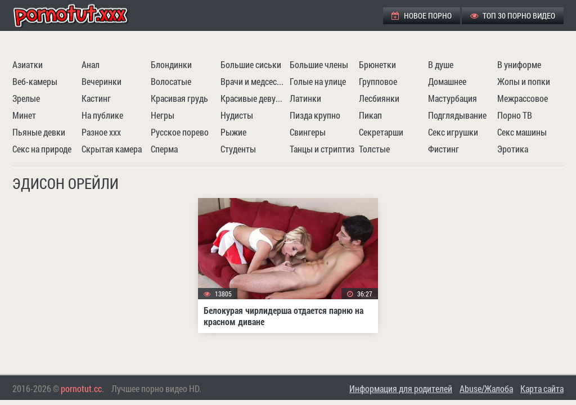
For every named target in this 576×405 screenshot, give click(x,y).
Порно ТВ (514, 115)
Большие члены (319, 64)
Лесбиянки (379, 98)
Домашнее (447, 81)
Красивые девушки (253, 98)
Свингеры (308, 132)
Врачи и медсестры (253, 81)
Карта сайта (542, 388)
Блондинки (171, 64)
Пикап (370, 115)
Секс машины (522, 132)
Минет (24, 115)
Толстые (374, 149)
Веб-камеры (34, 81)
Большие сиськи (250, 64)
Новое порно (422, 15)
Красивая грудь (179, 98)
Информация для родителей (400, 388)
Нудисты (236, 115)
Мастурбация (452, 98)
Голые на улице (318, 81)
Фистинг (443, 149)
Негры (162, 115)
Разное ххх (101, 132)
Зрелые (26, 98)
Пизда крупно (315, 115)
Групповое (378, 81)
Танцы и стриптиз (322, 149)
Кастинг (96, 98)
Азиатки (27, 64)
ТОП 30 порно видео (512, 15)
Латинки (305, 98)
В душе (440, 64)
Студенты (238, 149)
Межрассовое (522, 98)
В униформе (519, 64)
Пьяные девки (38, 132)
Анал (91, 64)
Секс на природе (41, 149)
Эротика (512, 149)
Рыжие (233, 132)
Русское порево (180, 132)
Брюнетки (377, 64)
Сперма (164, 149)
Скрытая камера (112, 149)
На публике (102, 115)
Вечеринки (102, 81)
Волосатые (171, 81)
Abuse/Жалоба (486, 388)
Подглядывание (457, 115)
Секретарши (381, 132)
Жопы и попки (523, 81)
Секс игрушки (453, 132)
